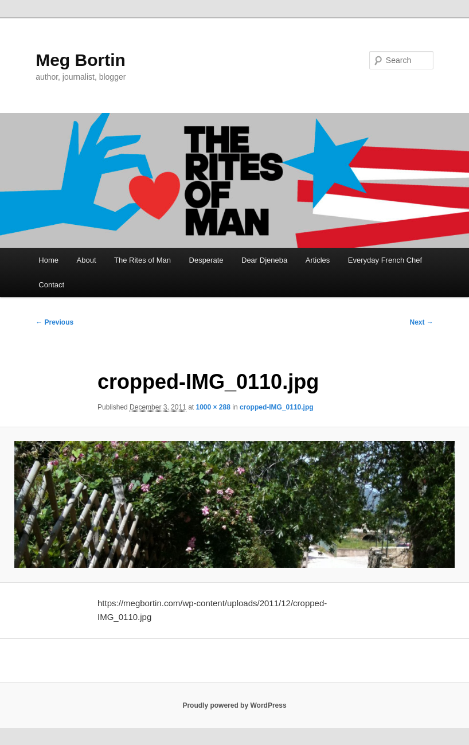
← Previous (54, 322)
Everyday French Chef (385, 260)
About (86, 260)
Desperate (206, 260)
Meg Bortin (81, 59)
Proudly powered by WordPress (234, 705)
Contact (51, 284)
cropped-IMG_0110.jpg (277, 407)
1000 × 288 (213, 407)
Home (48, 260)
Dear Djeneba (264, 260)
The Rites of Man (142, 260)
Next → (421, 322)
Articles (318, 260)
